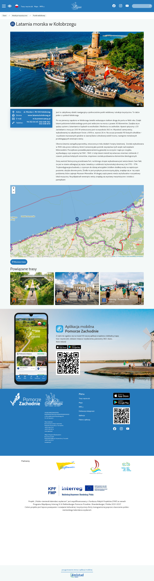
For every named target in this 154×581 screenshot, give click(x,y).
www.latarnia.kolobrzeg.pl (39, 115)
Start (4, 15)
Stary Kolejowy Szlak (26, 299)
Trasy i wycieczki (27, 6)
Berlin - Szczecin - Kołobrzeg (75, 299)
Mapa (36, 6)
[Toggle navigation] (4, 6)
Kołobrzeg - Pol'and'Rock (118, 299)
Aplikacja (82, 415)
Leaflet (113, 256)
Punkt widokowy (39, 15)
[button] (20, 69)
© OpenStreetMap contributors (134, 256)
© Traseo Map (120, 256)
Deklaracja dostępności (86, 411)
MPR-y (42, 6)
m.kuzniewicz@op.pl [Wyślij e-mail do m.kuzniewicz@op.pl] (41, 119)
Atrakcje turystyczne (19, 15)
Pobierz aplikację (84, 420)
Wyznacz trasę (19, 262)
